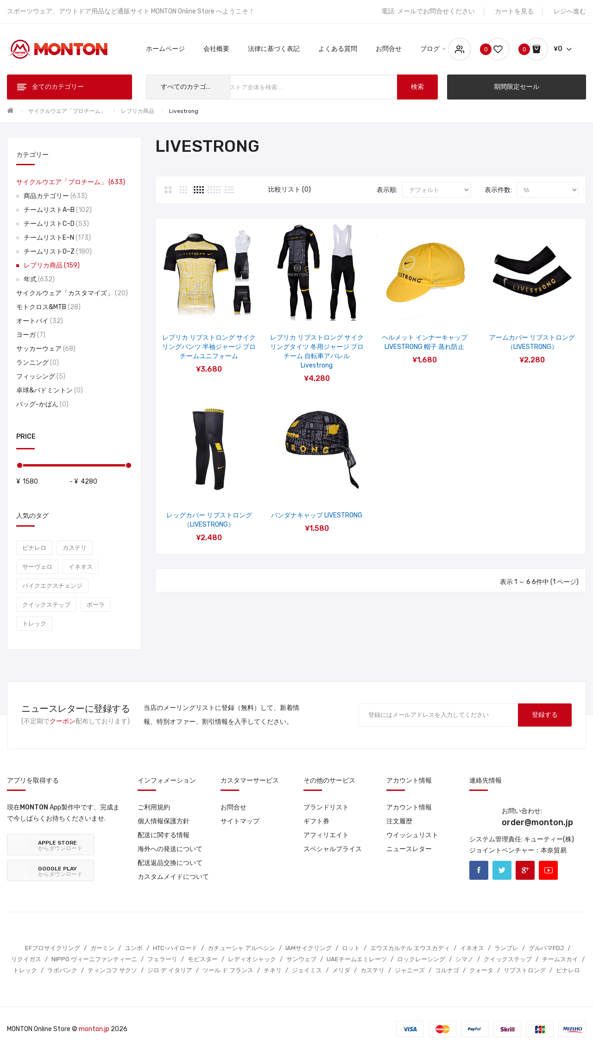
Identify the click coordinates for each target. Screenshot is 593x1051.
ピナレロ (34, 547)
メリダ (341, 970)
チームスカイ (560, 959)
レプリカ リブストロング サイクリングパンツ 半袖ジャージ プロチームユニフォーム (209, 347)
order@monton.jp (537, 822)
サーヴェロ (37, 566)
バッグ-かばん (42, 404)
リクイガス (26, 959)
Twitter (501, 870)
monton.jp (94, 1029)
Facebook (478, 870)
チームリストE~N (57, 238)
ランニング (37, 363)
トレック (34, 623)
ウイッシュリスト (412, 835)
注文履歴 (399, 821)
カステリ (75, 547)
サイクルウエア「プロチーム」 (67, 111)
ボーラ (96, 604)
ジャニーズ (410, 970)
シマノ (464, 959)
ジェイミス (307, 970)
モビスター (203, 959)
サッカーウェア (46, 349)
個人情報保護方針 (163, 821)
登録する (545, 715)
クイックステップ (46, 604)
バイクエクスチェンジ (52, 585)
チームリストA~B (58, 210)
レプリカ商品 (137, 111)
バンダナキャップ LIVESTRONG (316, 515)
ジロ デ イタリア (169, 970)
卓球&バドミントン (49, 390)
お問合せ (233, 807)
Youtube (548, 870)
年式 (39, 279)
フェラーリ (162, 959)
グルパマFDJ (546, 948)
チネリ (273, 970)
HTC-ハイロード (175, 948)
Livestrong (183, 111)
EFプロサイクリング (52, 948)
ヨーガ (30, 335)
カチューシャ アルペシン (241, 948)
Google (525, 870)
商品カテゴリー (55, 196)
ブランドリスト (326, 807)
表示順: (387, 190)
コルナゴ (447, 970)
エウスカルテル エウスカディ (410, 948)
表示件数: (498, 190)
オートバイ (39, 321)
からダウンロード (60, 846)
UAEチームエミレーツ (357, 959)
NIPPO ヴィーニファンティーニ (94, 959)
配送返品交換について (170, 863)
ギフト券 (316, 821)
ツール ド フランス (227, 970)
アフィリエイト (326, 835)
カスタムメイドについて (173, 877)
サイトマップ (240, 821)
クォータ (481, 970)
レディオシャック (252, 959)
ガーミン (102, 948)
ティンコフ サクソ (112, 970)
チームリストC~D (56, 224)
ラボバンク (62, 970)
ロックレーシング (421, 959)
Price (26, 437)
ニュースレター (409, 849)
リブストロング (525, 970)
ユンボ (134, 948)
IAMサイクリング (308, 948)
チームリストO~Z (58, 251)
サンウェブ (301, 959)
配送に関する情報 (163, 835)
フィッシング (40, 376)
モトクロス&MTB (48, 307)
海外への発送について (170, 849)
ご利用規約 (154, 807)
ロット (351, 948)
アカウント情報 (409, 807)
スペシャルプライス (332, 849)
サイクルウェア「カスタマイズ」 (72, 293)
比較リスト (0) (289, 189)
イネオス (81, 566)
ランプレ (506, 948)
